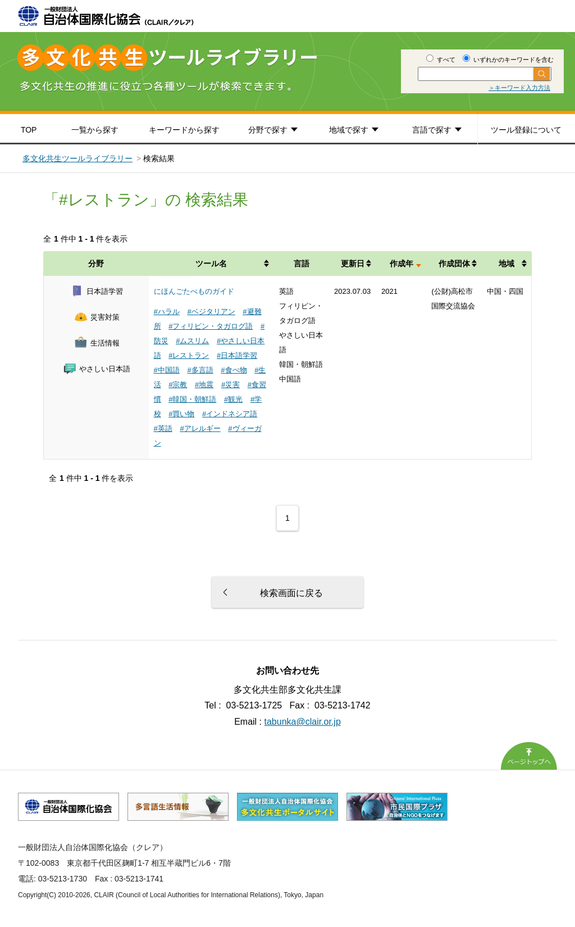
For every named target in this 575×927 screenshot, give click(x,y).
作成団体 (454, 263)
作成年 (401, 263)
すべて (440, 59)
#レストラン (188, 355)
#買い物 (181, 414)
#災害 (230, 384)
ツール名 (211, 263)
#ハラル (167, 311)
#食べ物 (234, 370)
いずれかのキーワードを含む (508, 59)
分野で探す (268, 129)
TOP (29, 129)
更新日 (352, 263)
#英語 (163, 428)
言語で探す (431, 129)
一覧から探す (94, 129)
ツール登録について (526, 129)
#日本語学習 (237, 355)
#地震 (204, 384)
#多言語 (200, 370)
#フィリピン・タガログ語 (210, 326)
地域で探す (348, 129)
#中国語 (167, 370)
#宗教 (177, 384)
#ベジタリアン (211, 311)
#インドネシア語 (229, 414)
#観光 (233, 399)
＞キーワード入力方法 (519, 87)
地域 (506, 263)
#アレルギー (200, 428)
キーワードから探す (184, 129)
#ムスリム (192, 341)
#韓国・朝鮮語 (192, 399)
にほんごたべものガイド (194, 291)
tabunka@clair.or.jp (302, 721)
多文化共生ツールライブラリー (77, 158)
